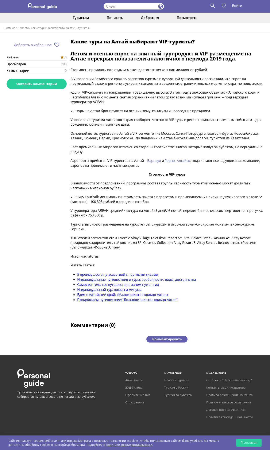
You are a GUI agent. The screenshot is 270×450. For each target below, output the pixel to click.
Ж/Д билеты (134, 388)
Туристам (81, 17)
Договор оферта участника (226, 410)
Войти (237, 5)
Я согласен (248, 443)
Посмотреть (187, 17)
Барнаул (154, 160)
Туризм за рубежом (178, 395)
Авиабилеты (134, 380)
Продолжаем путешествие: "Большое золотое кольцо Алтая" (127, 299)
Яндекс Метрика (79, 441)
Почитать (115, 17)
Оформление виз (137, 395)
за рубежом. (86, 397)
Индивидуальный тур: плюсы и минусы (109, 289)
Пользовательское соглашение (228, 402)
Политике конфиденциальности (129, 445)
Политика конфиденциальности (229, 417)
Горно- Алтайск (177, 160)
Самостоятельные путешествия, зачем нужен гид (118, 284)
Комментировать (167, 339)
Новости (23, 28)
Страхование (134, 402)
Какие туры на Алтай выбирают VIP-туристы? (60, 28)
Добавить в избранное (33, 45)
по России (66, 397)
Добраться (150, 17)
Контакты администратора (226, 388)
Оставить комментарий (36, 84)
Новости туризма (176, 380)
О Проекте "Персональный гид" (229, 380)
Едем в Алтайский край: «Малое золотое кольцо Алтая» (122, 294)
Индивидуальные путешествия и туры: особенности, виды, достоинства (136, 279)
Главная (10, 28)
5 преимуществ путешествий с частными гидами (117, 274)
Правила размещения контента (229, 395)
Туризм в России (176, 388)
